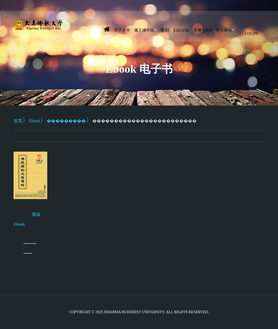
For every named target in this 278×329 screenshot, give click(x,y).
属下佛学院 (144, 30)
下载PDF (22, 214)
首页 (18, 121)
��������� (66, 121)
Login (251, 33)
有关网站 (224, 30)
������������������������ (144, 121)
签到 (165, 30)
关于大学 (122, 30)
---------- (29, 247)
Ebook (181, 30)
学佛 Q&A (203, 30)
